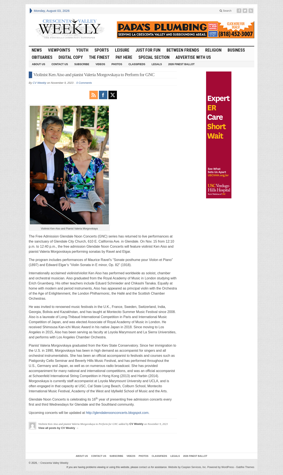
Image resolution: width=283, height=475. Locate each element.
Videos (100, 64)
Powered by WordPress (220, 467)
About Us (38, 64)
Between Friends (183, 50)
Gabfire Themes (245, 467)
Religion (213, 50)
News (37, 50)
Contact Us (60, 64)
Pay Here (124, 57)
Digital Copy (71, 57)
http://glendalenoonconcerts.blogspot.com (117, 413)
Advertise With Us (193, 57)
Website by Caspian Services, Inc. (187, 467)
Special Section (154, 57)
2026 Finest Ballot (181, 64)
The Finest (99, 57)
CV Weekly (39, 82)
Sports (101, 50)
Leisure (122, 50)
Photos (117, 64)
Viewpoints (59, 50)
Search (226, 10)
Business (236, 50)
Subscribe (81, 64)
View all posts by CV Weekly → (58, 428)
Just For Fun (147, 50)
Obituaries (42, 57)
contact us (144, 467)
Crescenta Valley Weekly (53, 462)
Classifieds (137, 64)
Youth (82, 50)
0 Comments (84, 82)
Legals (157, 64)
